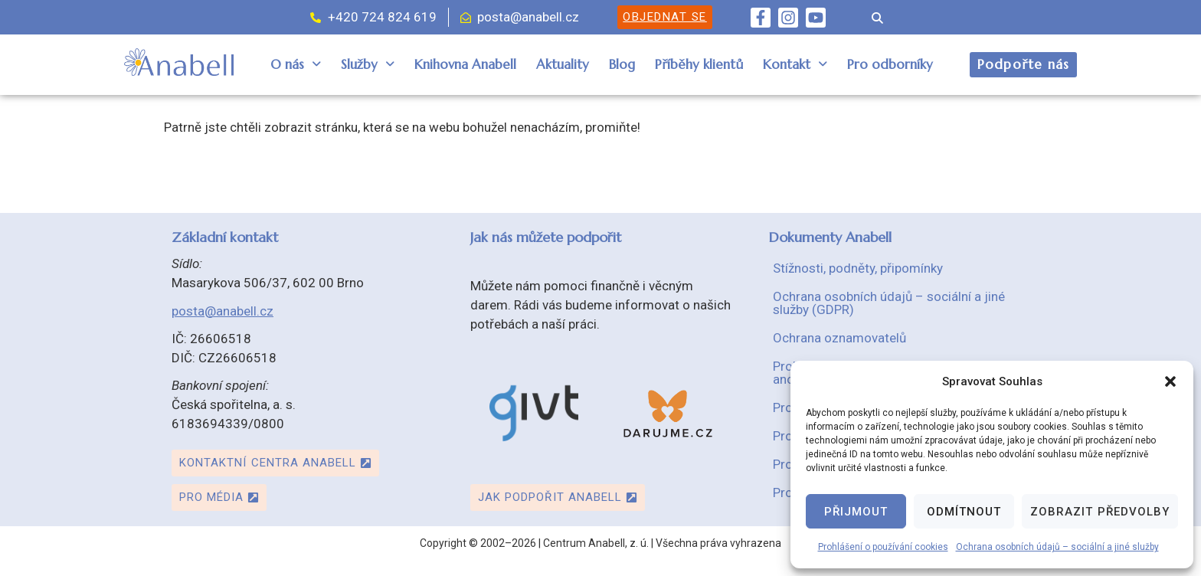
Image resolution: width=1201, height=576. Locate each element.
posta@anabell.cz (222, 311)
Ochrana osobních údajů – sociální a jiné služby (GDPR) (889, 303)
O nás (295, 64)
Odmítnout (964, 512)
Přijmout (856, 512)
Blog (622, 64)
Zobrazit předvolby (1100, 512)
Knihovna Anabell (465, 64)
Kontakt (795, 64)
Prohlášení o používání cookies (883, 547)
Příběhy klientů (699, 64)
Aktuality (562, 64)
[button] (1170, 381)
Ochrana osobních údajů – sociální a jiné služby (1057, 547)
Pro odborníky (890, 64)
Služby (367, 64)
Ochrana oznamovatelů (839, 337)
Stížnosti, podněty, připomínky (858, 268)
